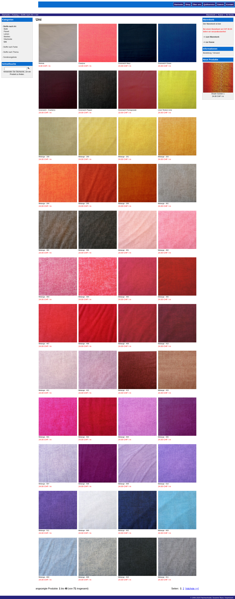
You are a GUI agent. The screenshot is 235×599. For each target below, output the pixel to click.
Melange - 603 (163, 530)
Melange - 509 (123, 484)
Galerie (220, 4)
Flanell (6, 31)
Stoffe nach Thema (10, 52)
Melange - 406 (163, 297)
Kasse (220, 15)
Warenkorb (210, 15)
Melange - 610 (123, 577)
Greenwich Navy (124, 63)
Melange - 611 (163, 577)
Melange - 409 (123, 344)
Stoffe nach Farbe (10, 47)
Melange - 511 (44, 530)
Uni (36, 15)
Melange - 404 (84, 297)
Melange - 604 (44, 577)
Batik (6, 29)
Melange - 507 (44, 484)
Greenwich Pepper (85, 110)
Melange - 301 (163, 203)
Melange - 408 (84, 344)
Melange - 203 (163, 157)
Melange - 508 (84, 484)
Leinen (6, 34)
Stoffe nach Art (27, 15)
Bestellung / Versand (211, 53)
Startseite (178, 4)
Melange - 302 (44, 250)
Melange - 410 (163, 344)
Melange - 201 (123, 157)
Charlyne (82, 63)
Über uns (197, 4)
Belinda (41, 63)
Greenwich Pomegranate (127, 110)
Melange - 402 (163, 250)
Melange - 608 (84, 577)
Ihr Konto (230, 15)
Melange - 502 (84, 437)
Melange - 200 (84, 157)
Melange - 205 (84, 203)
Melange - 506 (163, 437)
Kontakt (229, 4)
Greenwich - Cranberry (47, 110)
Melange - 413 (123, 390)
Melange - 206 (123, 203)
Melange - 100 (44, 157)
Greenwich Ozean (164, 63)
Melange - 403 (44, 297)
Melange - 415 (163, 390)
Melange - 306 (84, 250)
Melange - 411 (44, 390)
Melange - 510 (163, 484)
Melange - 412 (84, 390)
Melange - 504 (123, 437)
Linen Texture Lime (165, 110)
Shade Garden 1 (218, 94)
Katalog (15, 15)
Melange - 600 (84, 530)
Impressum (229, 598)
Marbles (7, 37)
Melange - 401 (123, 250)
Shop (187, 4)
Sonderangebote (10, 57)
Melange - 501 (44, 437)
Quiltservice (209, 4)
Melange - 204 (44, 203)
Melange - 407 (44, 344)
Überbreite (8, 39)
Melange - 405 (123, 297)
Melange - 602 (123, 530)
